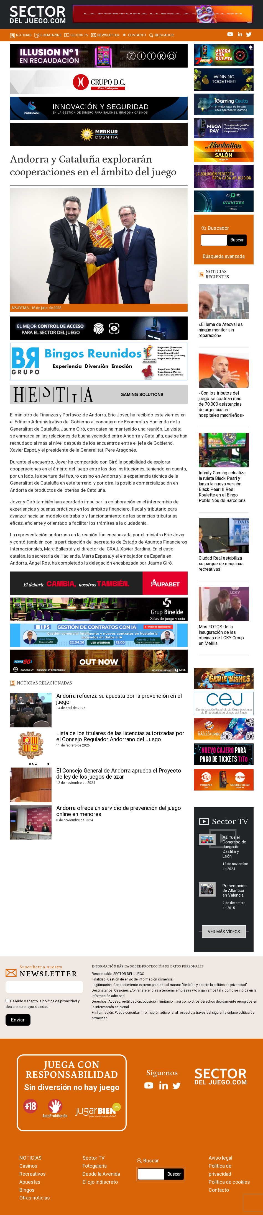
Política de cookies (229, 1182)
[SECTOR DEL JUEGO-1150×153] (99, 83)
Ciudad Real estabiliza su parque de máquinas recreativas (221, 563)
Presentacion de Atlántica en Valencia (235, 890)
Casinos (28, 1166)
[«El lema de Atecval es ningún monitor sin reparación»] (224, 301)
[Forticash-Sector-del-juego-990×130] (99, 109)
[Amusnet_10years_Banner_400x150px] (224, 80)
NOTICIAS (30, 1158)
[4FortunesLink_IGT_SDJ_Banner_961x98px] (163, 13)
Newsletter (108, 35)
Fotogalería (95, 1166)
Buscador (164, 35)
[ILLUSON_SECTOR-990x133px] (99, 57)
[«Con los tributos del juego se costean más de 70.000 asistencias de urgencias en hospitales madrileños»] (224, 370)
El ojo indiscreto (100, 1182)
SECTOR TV (79, 35)
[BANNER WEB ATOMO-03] (224, 202)
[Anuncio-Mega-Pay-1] (224, 129)
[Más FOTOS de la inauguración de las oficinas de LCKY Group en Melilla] (224, 604)
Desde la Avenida (101, 1174)
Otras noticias (34, 1198)
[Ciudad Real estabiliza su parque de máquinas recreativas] (224, 535)
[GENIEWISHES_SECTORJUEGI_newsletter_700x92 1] (99, 135)
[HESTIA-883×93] (99, 395)
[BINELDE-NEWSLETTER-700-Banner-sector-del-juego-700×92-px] (99, 610)
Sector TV (93, 1158)
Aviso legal (220, 1158)
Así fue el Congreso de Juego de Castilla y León (234, 847)
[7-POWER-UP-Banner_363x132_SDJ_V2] (224, 55)
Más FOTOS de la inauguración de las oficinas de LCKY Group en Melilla (221, 635)
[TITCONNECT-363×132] (224, 755)
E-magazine (51, 35)
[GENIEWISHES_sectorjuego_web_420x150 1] (224, 679)
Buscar (237, 240)
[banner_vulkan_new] (99, 329)
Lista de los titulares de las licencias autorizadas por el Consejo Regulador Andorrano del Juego (120, 736)
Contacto (137, 35)
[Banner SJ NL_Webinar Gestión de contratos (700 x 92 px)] (99, 636)
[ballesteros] (224, 730)
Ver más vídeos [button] (224, 931)
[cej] (224, 704)
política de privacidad (59, 1001)
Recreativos (32, 1174)
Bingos (27, 1190)
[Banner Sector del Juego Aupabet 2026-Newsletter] (99, 584)
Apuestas (20, 308)
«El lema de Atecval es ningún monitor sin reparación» (221, 330)
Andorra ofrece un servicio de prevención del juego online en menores (118, 811)
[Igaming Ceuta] (224, 105)
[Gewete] (224, 177)
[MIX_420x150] (224, 781)
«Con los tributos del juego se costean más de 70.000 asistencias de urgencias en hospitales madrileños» (221, 404)
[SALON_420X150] (224, 152)
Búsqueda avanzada (224, 256)
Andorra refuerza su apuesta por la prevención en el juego (119, 699)
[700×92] (99, 662)
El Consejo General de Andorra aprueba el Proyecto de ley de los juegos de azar (118, 774)
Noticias (24, 35)
